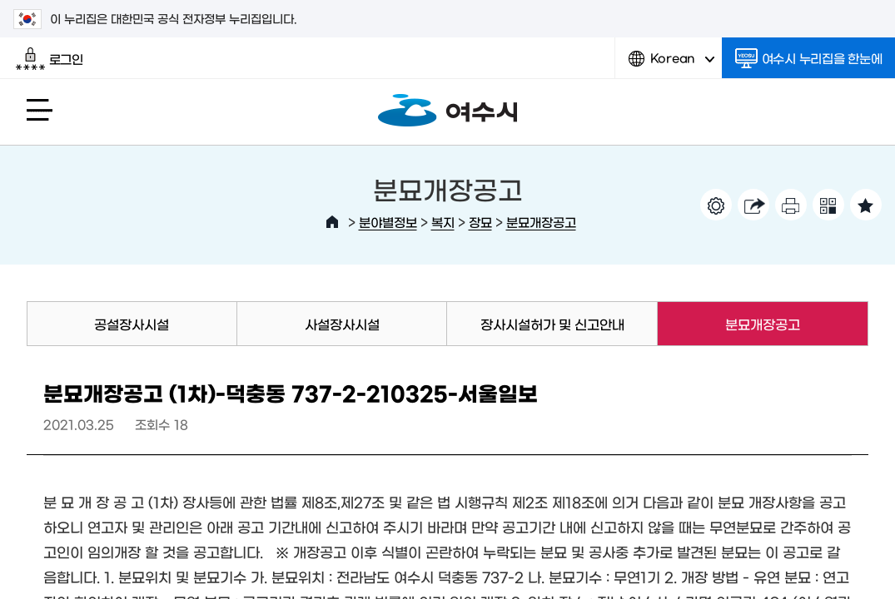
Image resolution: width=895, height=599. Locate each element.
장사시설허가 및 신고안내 (552, 323)
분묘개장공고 (541, 221)
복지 (443, 221)
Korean (672, 64)
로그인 (49, 59)
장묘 (480, 221)
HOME (332, 222)
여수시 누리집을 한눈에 (809, 58)
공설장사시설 (131, 323)
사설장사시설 (342, 323)
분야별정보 (388, 221)
